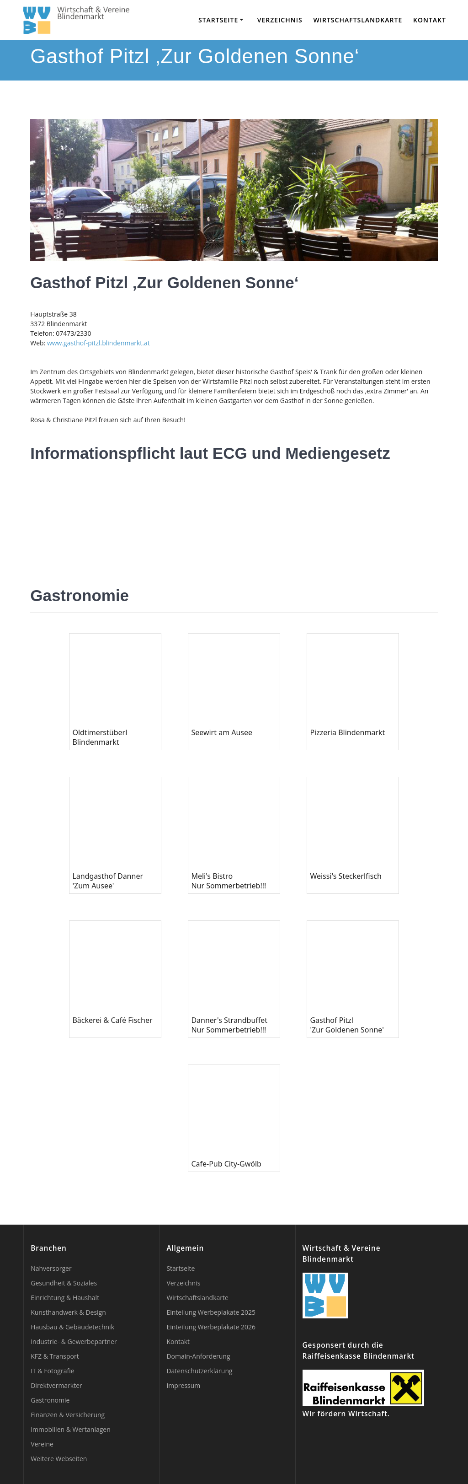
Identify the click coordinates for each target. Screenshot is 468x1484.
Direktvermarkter (56, 1385)
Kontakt (429, 20)
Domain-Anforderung (198, 1356)
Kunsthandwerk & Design (68, 1312)
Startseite (218, 20)
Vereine (42, 1444)
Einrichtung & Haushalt (65, 1297)
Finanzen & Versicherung (68, 1414)
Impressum (183, 1385)
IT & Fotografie (52, 1370)
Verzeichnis (280, 20)
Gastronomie (50, 1400)
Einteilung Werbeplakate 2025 (210, 1312)
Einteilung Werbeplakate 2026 (210, 1327)
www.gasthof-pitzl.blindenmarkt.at (98, 343)
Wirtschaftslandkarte (357, 20)
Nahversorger (51, 1268)
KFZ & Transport (55, 1356)
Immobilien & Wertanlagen (71, 1429)
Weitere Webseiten (59, 1458)
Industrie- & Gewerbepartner (74, 1341)
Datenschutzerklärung (199, 1370)
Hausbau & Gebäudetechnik (72, 1327)
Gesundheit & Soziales (64, 1283)
